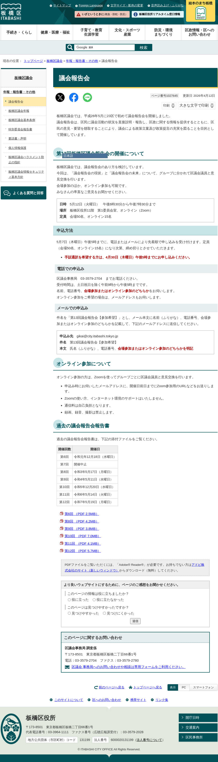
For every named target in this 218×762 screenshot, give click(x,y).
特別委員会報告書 (20, 129)
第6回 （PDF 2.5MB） (82, 514)
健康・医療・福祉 (55, 32)
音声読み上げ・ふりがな (167, 5)
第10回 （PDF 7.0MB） (83, 536)
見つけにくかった (120, 613)
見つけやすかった (85, 613)
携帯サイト (138, 700)
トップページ (33, 61)
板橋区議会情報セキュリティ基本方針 (26, 174)
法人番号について (149, 740)
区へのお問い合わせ (106, 700)
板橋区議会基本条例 (21, 120)
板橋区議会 (55, 61)
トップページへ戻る (147, 687)
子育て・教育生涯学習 (91, 32)
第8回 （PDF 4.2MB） (82, 521)
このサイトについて (68, 700)
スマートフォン (203, 687)
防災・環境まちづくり (163, 32)
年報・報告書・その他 (82, 61)
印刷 (166, 105)
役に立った (80, 599)
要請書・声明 (17, 138)
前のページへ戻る (111, 687)
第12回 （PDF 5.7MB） (83, 551)
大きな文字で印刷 (194, 105)
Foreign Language (91, 5)
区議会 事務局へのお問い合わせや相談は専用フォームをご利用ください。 (129, 667)
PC (184, 687)
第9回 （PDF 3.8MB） (82, 529)
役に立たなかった (110, 599)
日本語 (68, 156)
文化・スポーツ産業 (127, 32)
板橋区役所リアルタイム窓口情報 (159, 14)
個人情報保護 (17, 148)
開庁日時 (192, 717)
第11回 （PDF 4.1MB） (83, 543)
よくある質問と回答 (28, 193)
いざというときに (105, 14)
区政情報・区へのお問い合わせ (199, 32)
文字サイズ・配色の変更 (126, 5)
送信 (135, 621)
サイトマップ (62, 5)
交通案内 (192, 727)
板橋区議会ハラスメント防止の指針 (26, 159)
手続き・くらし (19, 32)
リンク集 (161, 700)
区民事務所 (194, 737)
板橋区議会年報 (18, 111)
